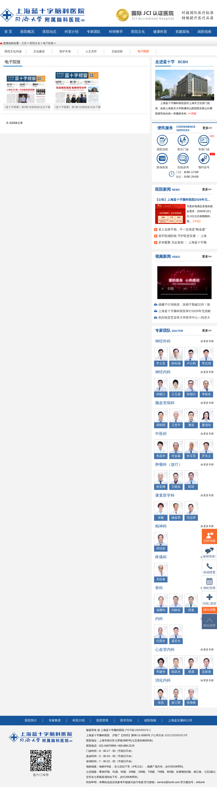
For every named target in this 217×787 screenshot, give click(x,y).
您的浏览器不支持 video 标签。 (184, 281)
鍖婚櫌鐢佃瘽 (209, 571)
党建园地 (182, 31)
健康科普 (160, 31)
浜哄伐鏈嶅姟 (209, 540)
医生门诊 (183, 143)
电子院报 (48, 43)
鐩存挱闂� (209, 612)
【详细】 (196, 221)
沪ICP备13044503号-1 (138, 730)
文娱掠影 (117, 51)
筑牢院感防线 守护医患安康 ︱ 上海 (182, 236)
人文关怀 (91, 51)
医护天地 (65, 51)
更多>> (207, 128)
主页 (24, 43)
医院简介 (31, 720)
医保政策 (162, 161)
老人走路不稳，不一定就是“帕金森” (182, 229)
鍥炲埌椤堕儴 (209, 625)
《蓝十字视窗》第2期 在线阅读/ (21, 107)
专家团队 (94, 31)
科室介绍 (72, 31)
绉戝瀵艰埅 (209, 602)
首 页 (8, 31)
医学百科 (126, 720)
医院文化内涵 (13, 51)
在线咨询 (183, 161)
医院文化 (138, 31)
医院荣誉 (102, 720)
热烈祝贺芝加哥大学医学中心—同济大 (184, 317)
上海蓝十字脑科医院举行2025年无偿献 (184, 311)
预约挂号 (204, 161)
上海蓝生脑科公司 (180, 720)
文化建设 (39, 51)
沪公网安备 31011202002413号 (169, 735)
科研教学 (116, 31)
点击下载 (45, 107)
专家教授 (55, 720)
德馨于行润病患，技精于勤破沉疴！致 (184, 304)
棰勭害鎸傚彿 (209, 586)
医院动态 (49, 31)
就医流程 (162, 143)
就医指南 (204, 31)
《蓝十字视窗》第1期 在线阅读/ (71, 107)
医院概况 (27, 31)
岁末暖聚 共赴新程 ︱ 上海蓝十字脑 (182, 242)
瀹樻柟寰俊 (209, 555)
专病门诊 (204, 143)
